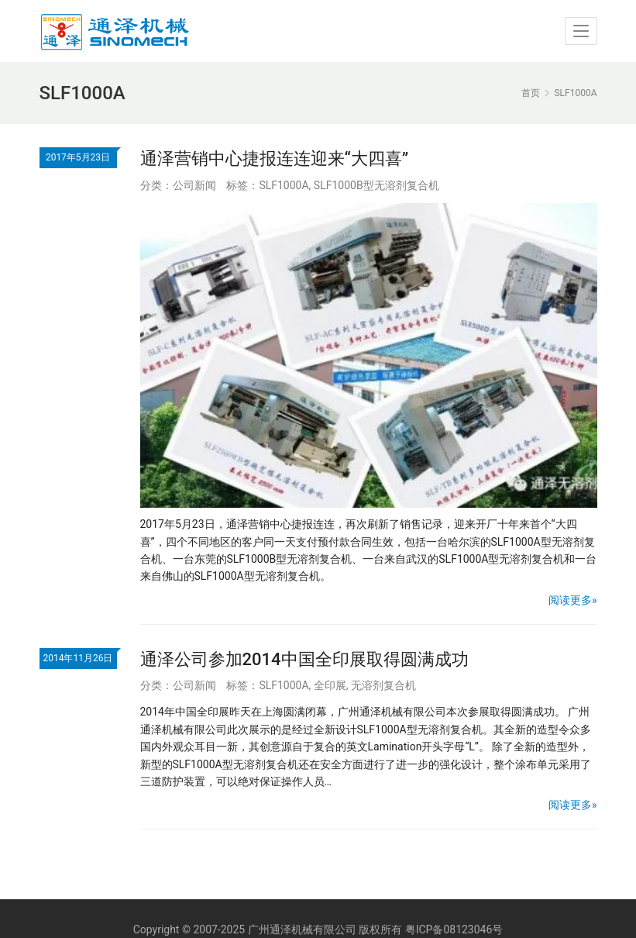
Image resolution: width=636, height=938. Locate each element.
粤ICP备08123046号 (454, 929)
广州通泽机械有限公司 (302, 929)
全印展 (330, 685)
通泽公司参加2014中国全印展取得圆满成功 (304, 659)
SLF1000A (283, 185)
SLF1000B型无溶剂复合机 (376, 185)
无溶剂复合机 (383, 685)
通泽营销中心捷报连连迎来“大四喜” (274, 158)
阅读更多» (572, 600)
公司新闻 (194, 185)
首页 (530, 93)
